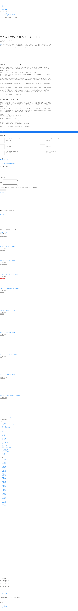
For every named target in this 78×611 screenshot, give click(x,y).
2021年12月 (4, 479)
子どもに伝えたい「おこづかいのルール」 (8, 247)
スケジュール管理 (4, 163)
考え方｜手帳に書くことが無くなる (11, 151)
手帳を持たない (13, 163)
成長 (3, 438)
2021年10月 (4, 482)
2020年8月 (4, 501)
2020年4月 (4, 506)
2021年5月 (4, 489)
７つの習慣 (4, 424)
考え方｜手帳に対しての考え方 (51, 151)
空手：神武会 (4, 446)
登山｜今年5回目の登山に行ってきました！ (9, 376)
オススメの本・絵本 (6, 428)
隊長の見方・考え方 (4, 159)
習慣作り (3, 447)
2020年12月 (4, 496)
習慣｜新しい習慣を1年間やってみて (7, 311)
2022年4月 (4, 474)
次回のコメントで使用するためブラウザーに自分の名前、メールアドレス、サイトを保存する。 (20, 188)
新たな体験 (4, 439)
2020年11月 (4, 497)
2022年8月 (4, 469)
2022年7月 (4, 470)
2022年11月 (4, 465)
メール (2, 183)
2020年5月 (4, 505)
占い (3, 434)
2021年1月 (4, 494)
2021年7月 (4, 486)
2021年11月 (4, 481)
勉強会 (3, 433)
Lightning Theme (14, 601)
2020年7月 (4, 502)
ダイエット (4, 431)
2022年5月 (4, 473)
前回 (1, 44)
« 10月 (1, 591)
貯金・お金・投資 (5, 450)
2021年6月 (4, 488)
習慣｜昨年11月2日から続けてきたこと (8, 333)
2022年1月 (4, 478)
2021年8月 (4, 485)
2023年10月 (4, 461)
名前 (1, 181)
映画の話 (3, 441)
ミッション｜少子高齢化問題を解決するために (9, 289)
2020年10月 (4, 498)
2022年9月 (4, 467)
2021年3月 (4, 492)
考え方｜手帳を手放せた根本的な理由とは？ (53, 138)
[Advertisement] (39, 27)
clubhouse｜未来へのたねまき (8, 426)
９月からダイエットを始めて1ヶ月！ (7, 261)
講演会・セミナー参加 (6, 449)
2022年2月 (4, 477)
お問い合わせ (4, 595)
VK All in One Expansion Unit (25, 601)
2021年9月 (4, 483)
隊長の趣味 (4, 454)
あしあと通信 (4, 427)
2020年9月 (4, 500)
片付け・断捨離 (5, 443)
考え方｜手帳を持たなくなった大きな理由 (12, 138)
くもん (3, 430)
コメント (2, 178)
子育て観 (3, 435)
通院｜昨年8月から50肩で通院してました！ (9, 355)
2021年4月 (4, 490)
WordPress (7, 601)
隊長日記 (3, 455)
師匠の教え (4, 437)
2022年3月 (4, 475)
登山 (3, 445)
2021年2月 (4, 493)
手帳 (9, 163)
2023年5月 (4, 463)
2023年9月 (4, 462)
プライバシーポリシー (6, 596)
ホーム (3, 592)
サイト (1, 186)
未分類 (3, 442)
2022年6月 (4, 471)
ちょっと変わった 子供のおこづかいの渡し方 (9, 275)
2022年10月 (4, 466)
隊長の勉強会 (4, 451)
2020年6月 (4, 504)
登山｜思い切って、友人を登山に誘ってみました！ (10, 396)
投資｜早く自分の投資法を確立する (7, 418)
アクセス (3, 593)
